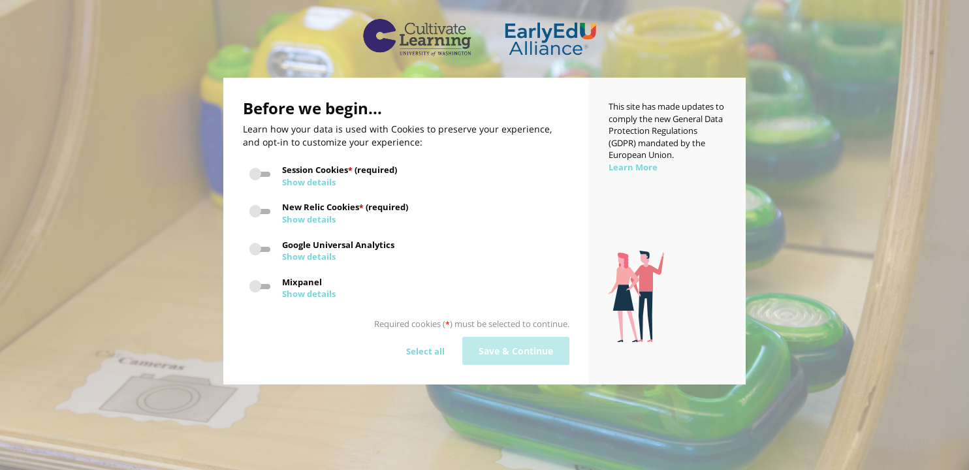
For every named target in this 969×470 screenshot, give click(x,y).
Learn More (633, 167)
